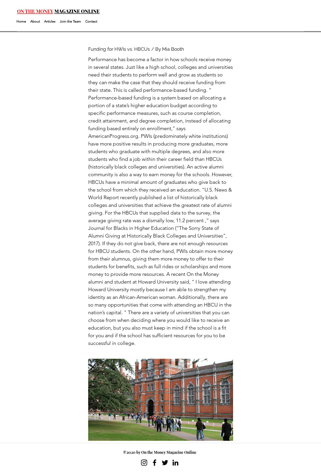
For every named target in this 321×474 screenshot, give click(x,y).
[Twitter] (165, 462)
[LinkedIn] (175, 462)
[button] (35, 21)
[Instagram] (144, 462)
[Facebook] (154, 462)
